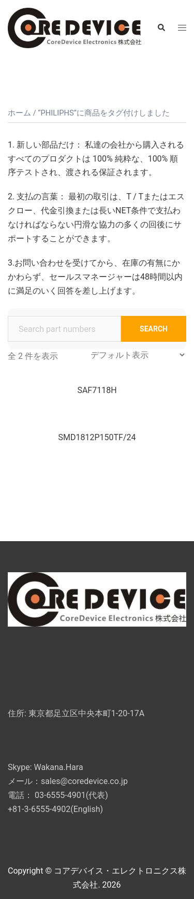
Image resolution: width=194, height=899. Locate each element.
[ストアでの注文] (137, 355)
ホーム (19, 113)
